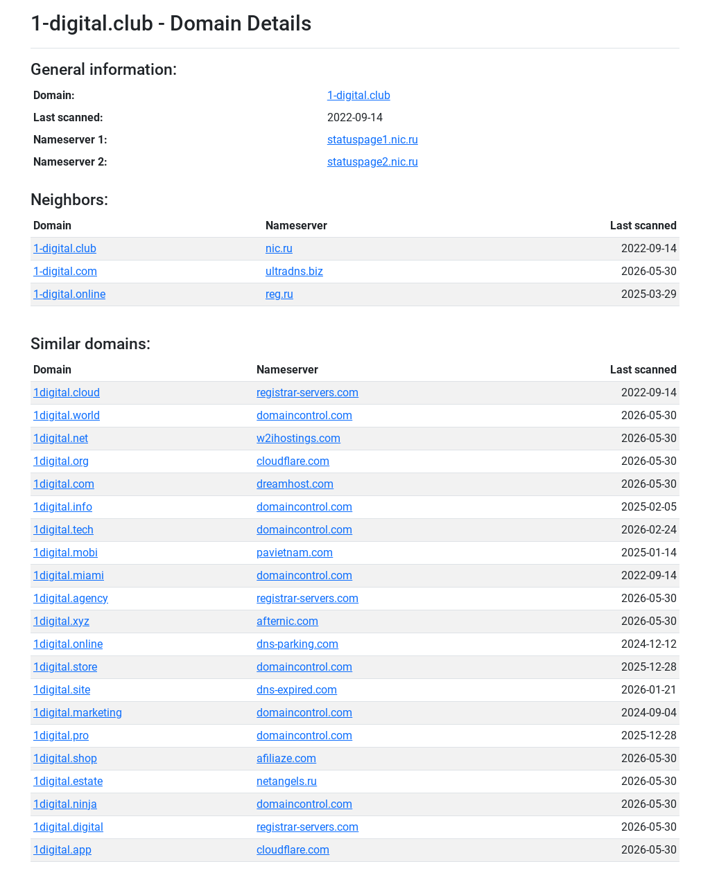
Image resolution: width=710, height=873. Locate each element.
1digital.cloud (66, 392)
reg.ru (279, 294)
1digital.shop (65, 758)
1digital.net (60, 438)
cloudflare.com (293, 461)
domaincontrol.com (304, 415)
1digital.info (62, 506)
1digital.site (61, 689)
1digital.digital (68, 827)
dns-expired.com (297, 689)
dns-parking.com (297, 644)
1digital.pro (61, 735)
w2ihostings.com (298, 438)
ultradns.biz (294, 271)
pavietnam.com (295, 552)
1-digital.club (358, 95)
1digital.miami (68, 575)
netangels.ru (287, 781)
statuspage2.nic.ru (372, 161)
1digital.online (68, 644)
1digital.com (63, 484)
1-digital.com (65, 271)
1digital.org (61, 461)
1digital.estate (68, 781)
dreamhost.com (295, 484)
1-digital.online (69, 294)
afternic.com (287, 621)
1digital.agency (70, 598)
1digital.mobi (65, 552)
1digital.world (66, 415)
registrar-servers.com (307, 392)
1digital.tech (63, 529)
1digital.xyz (61, 621)
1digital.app (62, 849)
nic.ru (279, 248)
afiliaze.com (286, 758)
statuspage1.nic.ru (372, 139)
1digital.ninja (65, 804)
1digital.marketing (77, 712)
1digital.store (65, 666)
